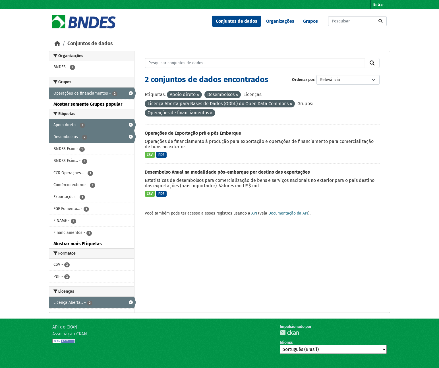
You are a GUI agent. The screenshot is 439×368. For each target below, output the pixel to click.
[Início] (57, 44)
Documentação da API (288, 213)
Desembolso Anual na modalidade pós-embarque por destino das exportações (227, 172)
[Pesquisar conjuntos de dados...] (357, 21)
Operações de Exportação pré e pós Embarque (193, 133)
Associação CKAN (69, 333)
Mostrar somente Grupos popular (87, 104)
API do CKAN (64, 327)
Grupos (310, 21)
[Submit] (380, 21)
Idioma (286, 342)
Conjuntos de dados (236, 21)
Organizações (280, 21)
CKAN (289, 333)
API (254, 213)
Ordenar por (303, 79)
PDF (161, 155)
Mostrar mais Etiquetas (77, 243)
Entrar (378, 4)
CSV (150, 155)
